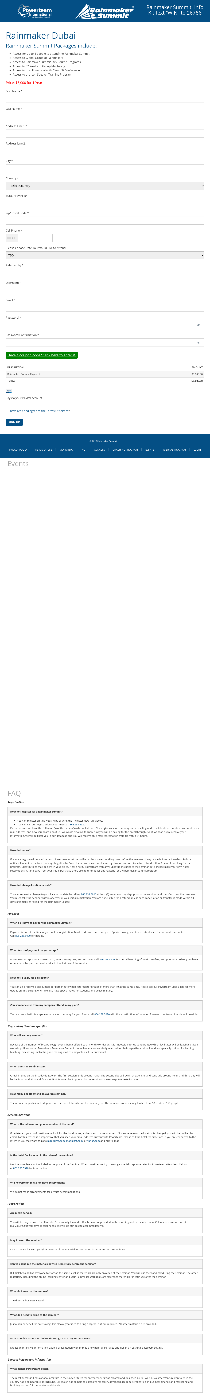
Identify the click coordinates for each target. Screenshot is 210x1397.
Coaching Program (125, 449)
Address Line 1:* (16, 126)
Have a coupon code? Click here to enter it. (41, 355)
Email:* (10, 300)
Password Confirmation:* (22, 335)
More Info (66, 449)
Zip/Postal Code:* (17, 213)
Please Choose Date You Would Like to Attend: (36, 248)
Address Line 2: (16, 143)
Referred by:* (14, 265)
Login (197, 449)
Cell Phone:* (14, 230)
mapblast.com (74, 1140)
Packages (99, 449)
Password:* (13, 317)
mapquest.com (56, 1140)
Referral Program (174, 449)
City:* (9, 161)
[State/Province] (105, 203)
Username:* (14, 283)
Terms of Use (43, 449)
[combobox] (12, 238)
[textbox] (29, 238)
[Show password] (198, 325)
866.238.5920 (77, 824)
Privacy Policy (18, 449)
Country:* (12, 178)
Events (149, 449)
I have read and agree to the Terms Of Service (38, 411)
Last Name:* (14, 109)
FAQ (83, 449)
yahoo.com (93, 1140)
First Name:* (14, 91)
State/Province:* (16, 196)
